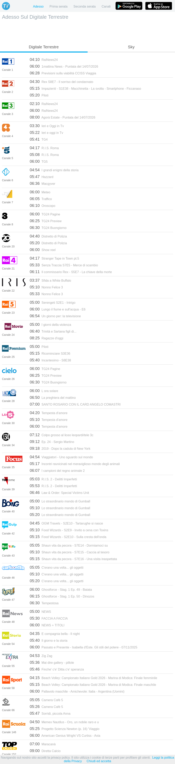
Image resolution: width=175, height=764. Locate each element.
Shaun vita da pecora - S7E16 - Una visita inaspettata (73, 559)
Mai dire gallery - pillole (52, 662)
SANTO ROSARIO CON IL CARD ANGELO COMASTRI (75, 404)
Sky (131, 47)
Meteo (40, 192)
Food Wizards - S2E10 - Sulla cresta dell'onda (68, 536)
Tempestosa (44, 603)
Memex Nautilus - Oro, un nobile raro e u (64, 722)
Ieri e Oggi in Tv (47, 126)
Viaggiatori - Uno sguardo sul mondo (61, 457)
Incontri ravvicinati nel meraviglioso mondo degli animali (75, 463)
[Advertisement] (87, 31)
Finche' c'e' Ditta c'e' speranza (57, 669)
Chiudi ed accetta (99, 761)
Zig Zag (41, 655)
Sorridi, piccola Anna (50, 713)
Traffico (41, 199)
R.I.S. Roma (44, 148)
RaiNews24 (44, 59)
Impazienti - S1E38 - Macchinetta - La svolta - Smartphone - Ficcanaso (85, 88)
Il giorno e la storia (48, 640)
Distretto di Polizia (48, 236)
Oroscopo (42, 205)
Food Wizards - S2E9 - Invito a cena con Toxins (69, 530)
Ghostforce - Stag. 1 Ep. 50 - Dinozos (62, 596)
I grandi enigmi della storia (54, 170)
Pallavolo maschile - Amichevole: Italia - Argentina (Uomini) (77, 691)
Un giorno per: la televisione (55, 316)
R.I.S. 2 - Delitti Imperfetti (53, 479)
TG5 (39, 161)
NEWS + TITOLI (47, 625)
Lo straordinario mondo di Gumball (60, 501)
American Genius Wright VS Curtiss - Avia (65, 735)
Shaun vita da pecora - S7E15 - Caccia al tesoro (69, 552)
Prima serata (59, 6)
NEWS (40, 611)
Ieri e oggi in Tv (46, 132)
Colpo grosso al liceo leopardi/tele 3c (61, 435)
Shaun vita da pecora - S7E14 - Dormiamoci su (69, 545)
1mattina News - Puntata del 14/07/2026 (64, 66)
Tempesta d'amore (48, 413)
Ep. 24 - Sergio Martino (52, 441)
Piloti (39, 95)
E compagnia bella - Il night (55, 633)
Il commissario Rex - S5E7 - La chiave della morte (71, 272)
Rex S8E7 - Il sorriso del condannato (61, 81)
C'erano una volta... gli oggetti (56, 567)
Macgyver (42, 183)
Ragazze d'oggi (46, 338)
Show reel (43, 249)
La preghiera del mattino (53, 397)
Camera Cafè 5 (46, 700)
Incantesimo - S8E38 (50, 360)
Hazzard (41, 176)
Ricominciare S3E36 (50, 353)
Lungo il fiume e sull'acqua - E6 (57, 309)
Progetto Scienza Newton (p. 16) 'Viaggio (64, 728)
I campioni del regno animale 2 (57, 470)
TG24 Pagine (45, 214)
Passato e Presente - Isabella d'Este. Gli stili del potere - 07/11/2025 (83, 647)
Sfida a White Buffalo (50, 280)
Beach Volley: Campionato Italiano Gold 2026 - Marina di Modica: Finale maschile (93, 684)
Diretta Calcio (45, 750)
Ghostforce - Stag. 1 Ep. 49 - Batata (61, 589)
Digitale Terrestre (44, 47)
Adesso (38, 6)
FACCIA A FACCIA (49, 618)
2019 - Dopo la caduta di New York (60, 448)
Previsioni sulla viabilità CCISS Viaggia (63, 73)
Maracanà (43, 744)
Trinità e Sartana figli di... (53, 331)
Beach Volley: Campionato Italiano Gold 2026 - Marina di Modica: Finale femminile (93, 677)
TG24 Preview (46, 221)
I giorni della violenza (50, 324)
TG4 (39, 139)
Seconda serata (85, 6)
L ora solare (44, 390)
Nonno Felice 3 (46, 287)
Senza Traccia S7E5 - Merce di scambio (64, 265)
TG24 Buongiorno (48, 227)
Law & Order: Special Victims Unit (59, 492)
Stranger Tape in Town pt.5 (54, 258)
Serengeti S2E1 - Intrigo (52, 302)
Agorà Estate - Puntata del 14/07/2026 (62, 117)
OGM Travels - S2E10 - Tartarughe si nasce (66, 523)
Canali (106, 6)
